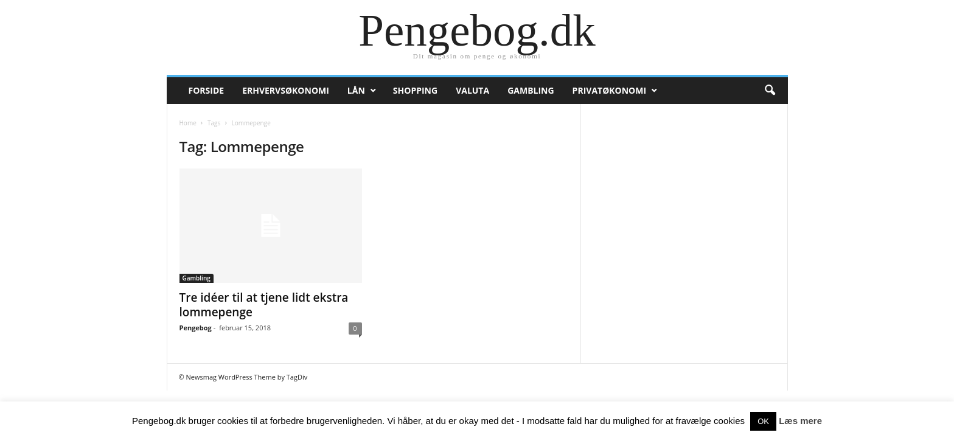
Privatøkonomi (609, 90)
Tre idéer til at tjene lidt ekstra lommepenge (264, 305)
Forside (207, 90)
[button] (769, 90)
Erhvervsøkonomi (285, 90)
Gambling (530, 90)
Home (188, 123)
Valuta (472, 90)
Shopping (415, 90)
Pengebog (195, 327)
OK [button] (763, 421)
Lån (356, 90)
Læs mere (800, 420)
